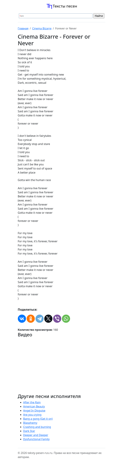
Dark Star (29, 431)
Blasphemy (30, 423)
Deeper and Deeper (35, 435)
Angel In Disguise (34, 410)
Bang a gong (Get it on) (38, 419)
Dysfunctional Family (36, 439)
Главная (23, 28)
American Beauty (34, 406)
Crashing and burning (37, 427)
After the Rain (32, 402)
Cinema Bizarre (41, 28)
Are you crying (32, 414)
